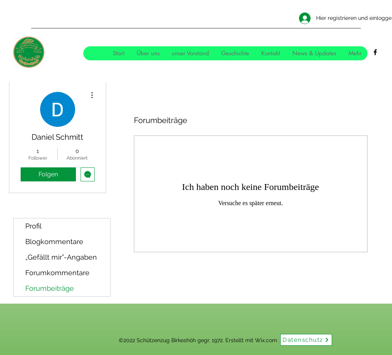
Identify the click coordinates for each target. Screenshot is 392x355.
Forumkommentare (57, 273)
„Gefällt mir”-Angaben (61, 257)
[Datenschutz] (306, 340)
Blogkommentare (54, 241)
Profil (33, 226)
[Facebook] (375, 52)
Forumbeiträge (49, 288)
